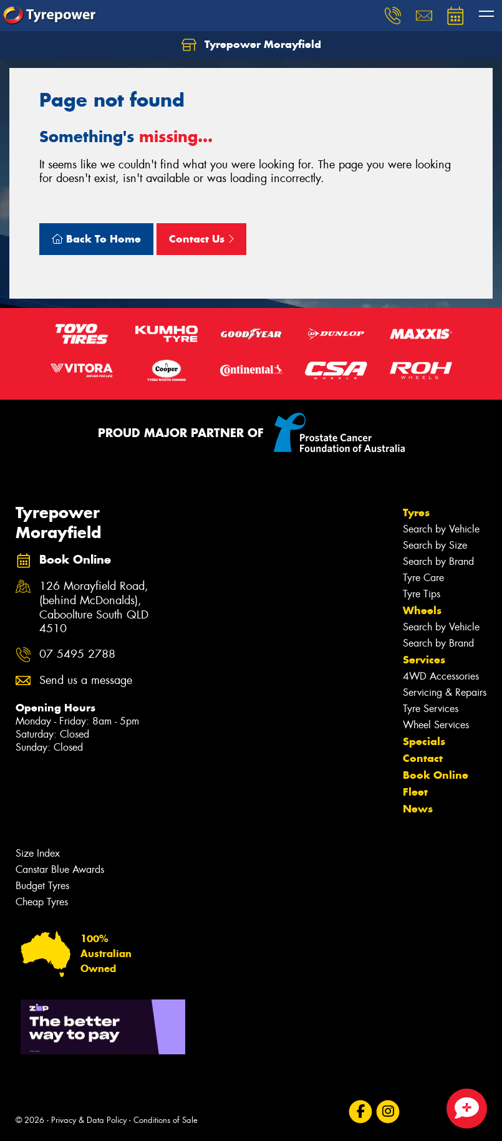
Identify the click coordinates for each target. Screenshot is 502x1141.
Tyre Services (430, 708)
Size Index (38, 853)
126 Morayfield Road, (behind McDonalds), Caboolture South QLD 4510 (93, 608)
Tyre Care (423, 577)
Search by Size (435, 545)
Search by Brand (438, 561)
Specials (424, 741)
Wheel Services (436, 724)
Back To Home (96, 239)
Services (424, 660)
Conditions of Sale (165, 1120)
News (418, 809)
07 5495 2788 (77, 654)
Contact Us (201, 239)
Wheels (422, 610)
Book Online (435, 775)
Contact (423, 758)
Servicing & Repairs (444, 692)
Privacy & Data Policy (89, 1120)
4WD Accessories (441, 676)
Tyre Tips (421, 593)
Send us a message (85, 680)
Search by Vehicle (441, 529)
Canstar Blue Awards (60, 869)
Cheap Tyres (42, 901)
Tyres (416, 512)
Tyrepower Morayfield (251, 44)
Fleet (415, 792)
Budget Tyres (42, 885)
